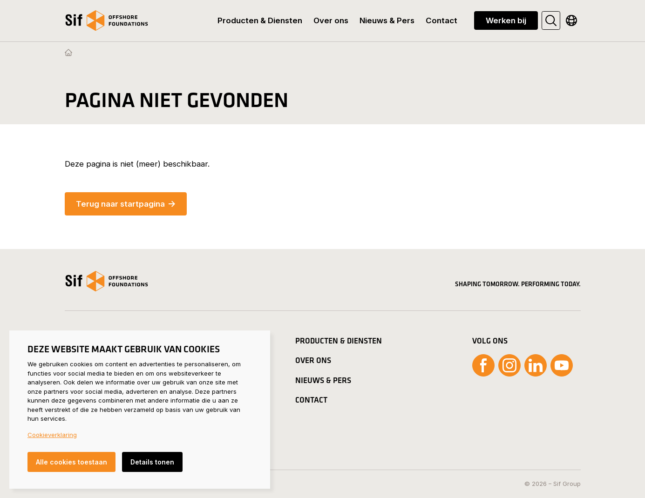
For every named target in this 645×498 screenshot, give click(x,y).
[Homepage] (68, 53)
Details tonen (152, 462)
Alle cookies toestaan (71, 462)
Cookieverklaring (52, 434)
